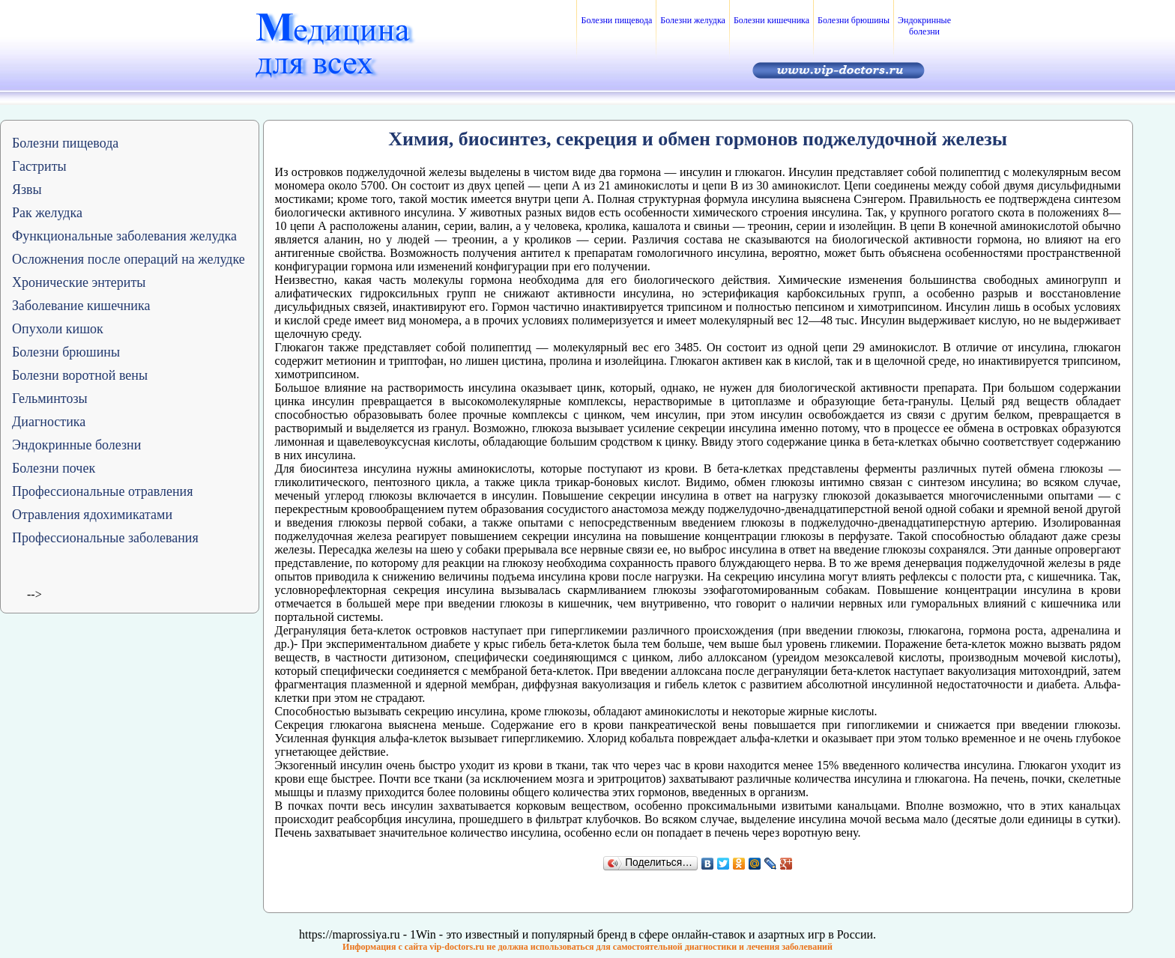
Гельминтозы (50, 398)
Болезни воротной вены (80, 375)
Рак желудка (47, 212)
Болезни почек (53, 468)
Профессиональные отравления (102, 491)
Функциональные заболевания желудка (124, 235)
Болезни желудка (692, 20)
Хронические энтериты (78, 282)
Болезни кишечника (771, 20)
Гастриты (39, 166)
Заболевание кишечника (81, 305)
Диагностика (48, 421)
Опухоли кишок (57, 328)
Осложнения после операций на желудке (128, 259)
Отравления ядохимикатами (92, 514)
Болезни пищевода (616, 20)
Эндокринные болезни (924, 26)
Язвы (27, 189)
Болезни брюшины (853, 20)
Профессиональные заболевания (105, 537)
